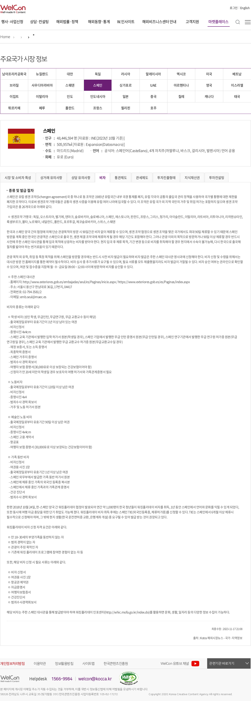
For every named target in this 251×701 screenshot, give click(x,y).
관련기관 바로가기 (221, 663)
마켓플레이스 (218, 21)
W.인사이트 (125, 21)
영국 (209, 85)
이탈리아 (42, 96)
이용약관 (40, 664)
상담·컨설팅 (39, 21)
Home (5, 37)
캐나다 (209, 96)
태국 (237, 96)
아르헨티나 (181, 85)
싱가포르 (125, 85)
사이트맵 (88, 664)
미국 (209, 73)
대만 (70, 73)
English (245, 8)
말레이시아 (153, 73)
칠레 (181, 96)
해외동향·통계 (99, 21)
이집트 (14, 96)
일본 (126, 96)
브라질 (14, 85)
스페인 (97, 85)
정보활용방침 (64, 664)
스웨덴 (70, 85)
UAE (153, 85)
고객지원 (192, 21)
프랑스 (97, 107)
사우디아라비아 (42, 85)
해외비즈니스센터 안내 (159, 21)
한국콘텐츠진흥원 (116, 664)
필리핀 (125, 107)
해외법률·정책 (67, 21)
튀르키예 (14, 107)
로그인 (234, 8)
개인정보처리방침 (12, 664)
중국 (153, 96)
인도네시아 (97, 96)
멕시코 (181, 73)
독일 (98, 73)
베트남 (237, 73)
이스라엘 (237, 85)
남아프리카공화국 (14, 73)
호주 (153, 107)
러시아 (125, 73)
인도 (70, 96)
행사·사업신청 (12, 21)
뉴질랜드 (42, 73)
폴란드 (70, 107)
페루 (42, 107)
